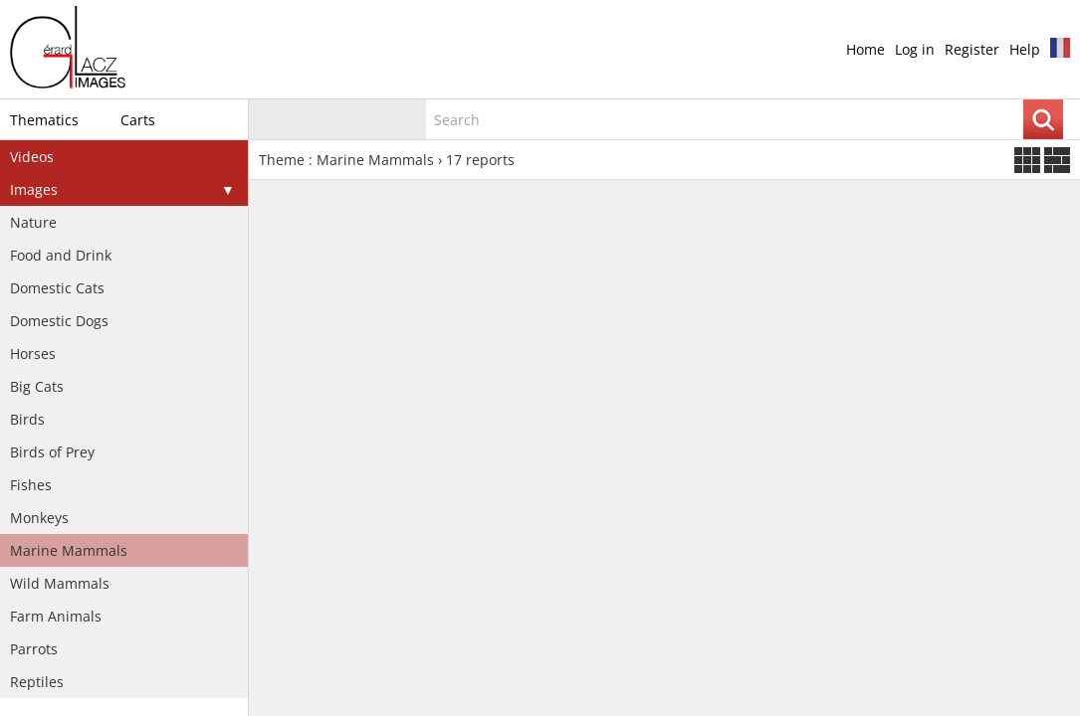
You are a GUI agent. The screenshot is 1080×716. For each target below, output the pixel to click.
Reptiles (37, 681)
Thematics (44, 119)
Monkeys (39, 517)
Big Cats (37, 386)
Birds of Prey (52, 452)
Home (865, 49)
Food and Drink (60, 255)
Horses (33, 353)
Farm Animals (56, 616)
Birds (27, 419)
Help (1024, 49)
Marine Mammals (68, 550)
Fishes (31, 484)
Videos (32, 156)
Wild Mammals (59, 583)
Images (34, 189)
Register (972, 49)
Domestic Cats (57, 287)
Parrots (34, 648)
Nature (33, 222)
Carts (137, 119)
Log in (915, 49)
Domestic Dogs (59, 320)
